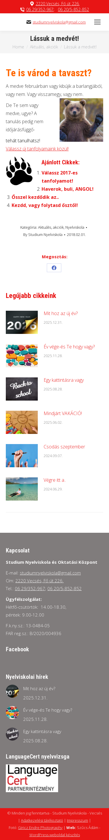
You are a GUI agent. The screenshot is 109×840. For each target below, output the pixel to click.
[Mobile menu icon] (97, 22)
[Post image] (22, 322)
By (42, 234)
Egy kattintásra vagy (64, 380)
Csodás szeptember (64, 446)
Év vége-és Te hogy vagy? (69, 346)
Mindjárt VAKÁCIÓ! (63, 413)
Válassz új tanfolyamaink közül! (37, 149)
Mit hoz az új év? (61, 313)
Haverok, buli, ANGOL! (68, 189)
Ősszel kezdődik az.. (35, 197)
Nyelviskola (74, 227)
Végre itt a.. (55, 480)
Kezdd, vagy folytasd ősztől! (45, 205)
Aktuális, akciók (51, 227)
